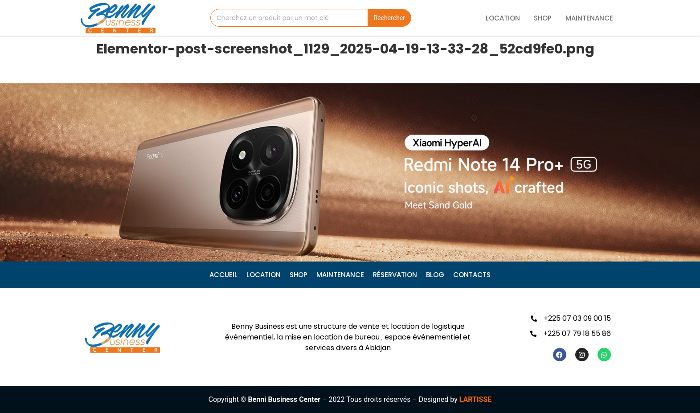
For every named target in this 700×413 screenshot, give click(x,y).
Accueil (223, 274)
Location (503, 18)
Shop (543, 18)
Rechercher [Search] (389, 17)
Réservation (395, 274)
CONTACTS (472, 274)
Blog (435, 274)
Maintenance (589, 18)
